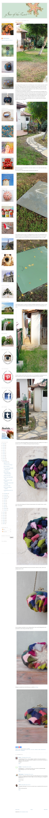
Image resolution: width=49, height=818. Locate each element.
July (4, 500)
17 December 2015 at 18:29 (26, 766)
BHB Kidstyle (21, 774)
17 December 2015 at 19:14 (28, 774)
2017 (4, 456)
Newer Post (17, 809)
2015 (4, 460)
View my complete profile (7, 40)
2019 (4, 453)
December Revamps (7, 485)
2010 (4, 518)
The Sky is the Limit (7, 475)
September (6, 496)
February (5, 508)
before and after (24, 749)
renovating (43, 749)
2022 (4, 448)
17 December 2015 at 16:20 (26, 757)
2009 (4, 520)
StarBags (36, 687)
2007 (4, 523)
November (6, 493)
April (5, 505)
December (6, 461)
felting (32, 749)
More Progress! (19, 22)
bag (19, 749)
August (5, 498)
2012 (4, 515)
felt (29, 749)
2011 (4, 517)
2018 (4, 455)
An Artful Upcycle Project (8, 464)
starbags (23, 750)
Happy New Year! (7, 463)
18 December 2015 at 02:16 (25, 784)
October (5, 495)
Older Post (45, 809)
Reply (19, 763)
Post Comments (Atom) (24, 811)
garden (36, 749)
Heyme (20, 757)
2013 (4, 513)
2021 (4, 450)
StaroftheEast (6, 38)
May (5, 503)
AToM (20, 784)
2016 (4, 458)
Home (32, 809)
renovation (17, 750)
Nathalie (20, 766)
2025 (4, 445)
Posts (3, 529)
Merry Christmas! (7, 466)
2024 (4, 447)
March (5, 506)
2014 (4, 512)
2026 (4, 443)
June (5, 501)
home (39, 749)
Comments (4, 531)
